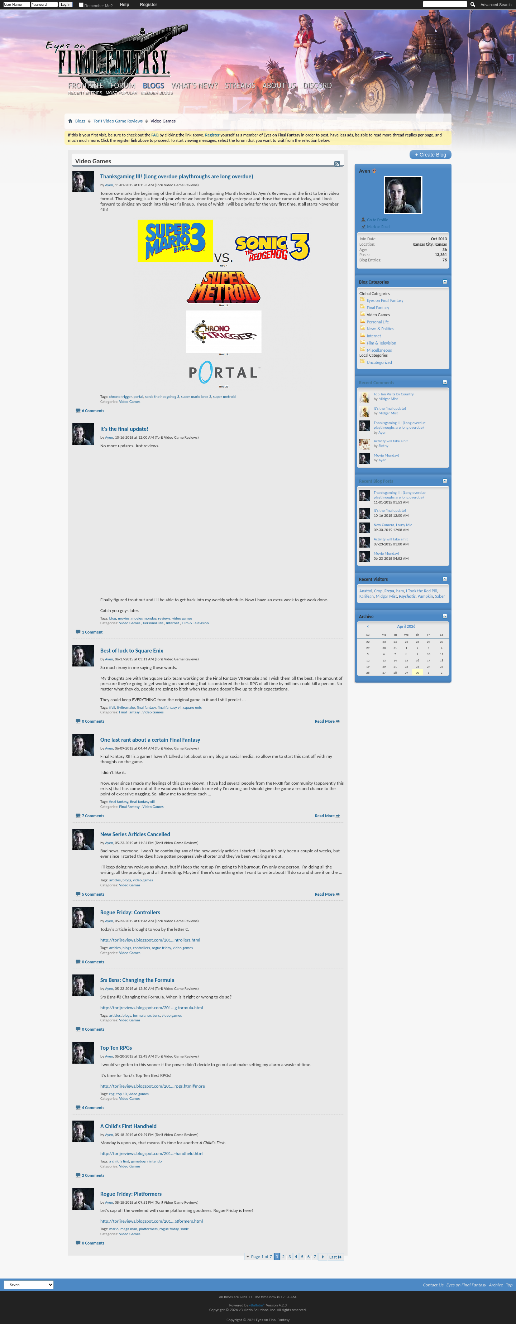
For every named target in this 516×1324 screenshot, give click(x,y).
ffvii (112, 707)
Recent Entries (85, 93)
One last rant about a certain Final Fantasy (150, 739)
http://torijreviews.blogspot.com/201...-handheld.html (152, 1153)
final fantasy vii (169, 707)
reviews (164, 618)
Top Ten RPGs (116, 1047)
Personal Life (153, 623)
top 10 (121, 1094)
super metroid (224, 396)
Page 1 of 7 (261, 1256)
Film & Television (195, 623)
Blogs (153, 85)
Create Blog (430, 154)
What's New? (194, 85)
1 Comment (92, 632)
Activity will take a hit (391, 441)
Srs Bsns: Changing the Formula (137, 980)
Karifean (366, 596)
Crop (378, 590)
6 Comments (93, 410)
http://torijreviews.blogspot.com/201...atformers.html (151, 1221)
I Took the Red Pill (421, 590)
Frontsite (85, 85)
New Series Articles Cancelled (135, 834)
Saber (440, 596)
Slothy (383, 445)
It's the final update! (124, 428)
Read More (325, 721)
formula (139, 1015)
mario (114, 1229)
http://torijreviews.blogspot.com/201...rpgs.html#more (152, 1086)
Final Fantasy (129, 712)
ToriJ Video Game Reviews (118, 121)
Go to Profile (374, 219)
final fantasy (146, 707)
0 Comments (93, 721)
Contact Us (433, 1284)
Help (124, 4)
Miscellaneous (379, 350)
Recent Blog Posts (376, 481)
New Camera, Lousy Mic (393, 525)
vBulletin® (257, 1305)
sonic (184, 1229)
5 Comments (93, 894)
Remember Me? (96, 6)
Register (148, 4)
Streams (240, 85)
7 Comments (93, 815)
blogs (127, 880)
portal (138, 396)
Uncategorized (379, 362)
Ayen (364, 171)
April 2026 (406, 626)
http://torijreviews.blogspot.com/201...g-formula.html (151, 1007)
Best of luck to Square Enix (131, 650)
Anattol (365, 590)
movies (123, 618)
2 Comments (93, 1175)
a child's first (119, 1161)
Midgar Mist (388, 398)
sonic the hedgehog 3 (162, 396)
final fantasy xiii (142, 801)
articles (115, 880)
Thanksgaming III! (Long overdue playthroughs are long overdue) (176, 176)
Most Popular (121, 93)
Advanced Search (496, 5)
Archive (496, 1284)
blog (112, 618)
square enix (192, 707)
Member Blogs (156, 93)
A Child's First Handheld (128, 1126)
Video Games (129, 401)
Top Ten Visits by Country (394, 394)
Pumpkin (425, 596)
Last (335, 1257)
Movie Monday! (386, 455)
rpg (112, 1094)
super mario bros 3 (196, 396)
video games (182, 618)
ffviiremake (126, 707)
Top (509, 1284)
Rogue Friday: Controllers (130, 912)
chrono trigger (120, 396)
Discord (317, 85)
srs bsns (153, 1015)
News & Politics (380, 328)
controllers (141, 947)
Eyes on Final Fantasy (385, 300)
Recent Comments (376, 382)
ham (400, 590)
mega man (128, 1229)
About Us (279, 85)
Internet (172, 623)
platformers (148, 1229)
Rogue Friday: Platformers (131, 1193)
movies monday (143, 618)
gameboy (138, 1161)
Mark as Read (375, 226)
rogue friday (161, 947)
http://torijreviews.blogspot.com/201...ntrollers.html (150, 940)
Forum (122, 85)
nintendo (154, 1161)
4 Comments (93, 1107)
